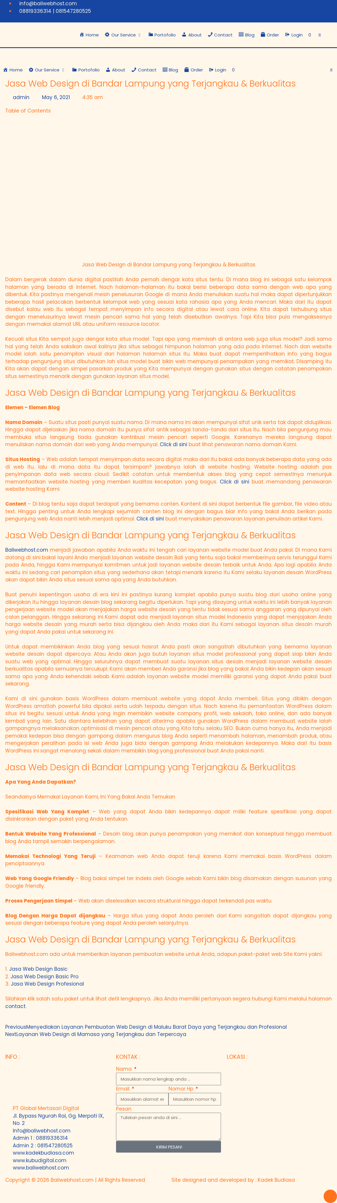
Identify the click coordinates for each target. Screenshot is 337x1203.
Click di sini (173, 444)
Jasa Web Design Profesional (47, 983)
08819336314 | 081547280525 (55, 11)
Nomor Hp (182, 1088)
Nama (124, 1068)
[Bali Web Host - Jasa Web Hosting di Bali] (279, 1109)
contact (15, 1006)
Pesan (123, 1108)
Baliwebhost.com (26, 549)
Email (123, 1088)
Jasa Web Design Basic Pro (44, 976)
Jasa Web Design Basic (38, 968)
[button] (123, 34)
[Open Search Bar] (319, 34)
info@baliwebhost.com (48, 3)
